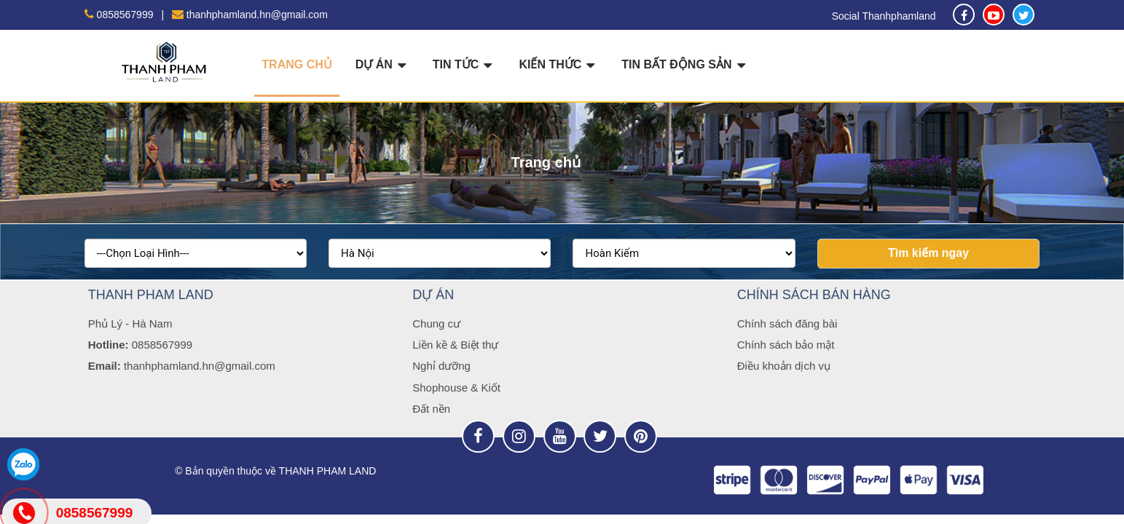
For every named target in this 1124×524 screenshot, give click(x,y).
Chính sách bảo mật (786, 344)
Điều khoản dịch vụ (783, 366)
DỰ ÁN (382, 64)
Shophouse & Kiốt (456, 387)
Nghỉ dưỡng (441, 366)
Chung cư (436, 323)
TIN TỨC (464, 64)
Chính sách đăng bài (787, 323)
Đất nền (431, 408)
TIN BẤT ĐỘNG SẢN (684, 64)
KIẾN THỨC (558, 64)
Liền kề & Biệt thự (455, 344)
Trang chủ (296, 64)
